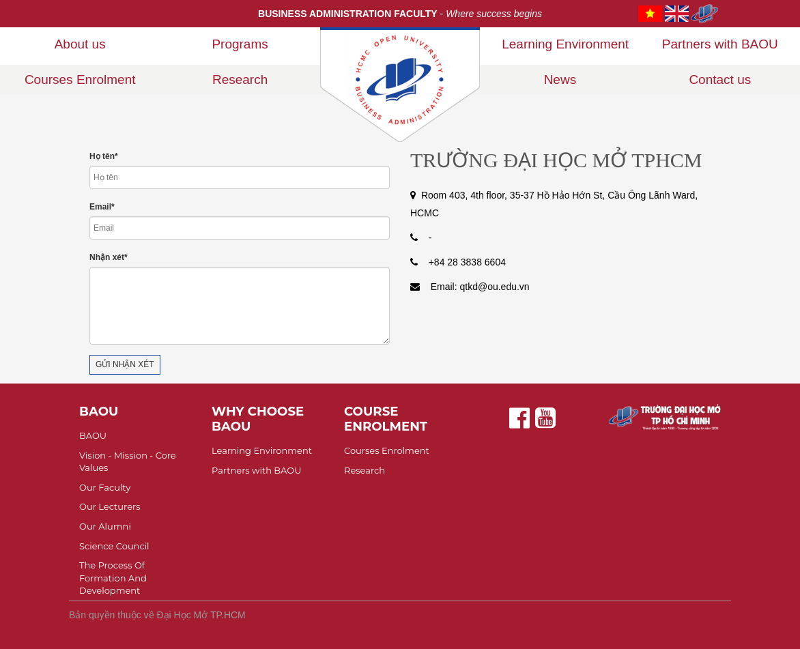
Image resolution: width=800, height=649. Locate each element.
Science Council (114, 545)
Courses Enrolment (80, 79)
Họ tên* (103, 156)
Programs (240, 44)
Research (240, 79)
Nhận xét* (108, 257)
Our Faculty (104, 487)
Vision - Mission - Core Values (127, 462)
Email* (102, 207)
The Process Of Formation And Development (113, 578)
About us (80, 44)
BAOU (92, 435)
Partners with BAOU (720, 44)
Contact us (720, 79)
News (560, 79)
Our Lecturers (110, 506)
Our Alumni (105, 526)
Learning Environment (565, 44)
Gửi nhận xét (125, 364)
